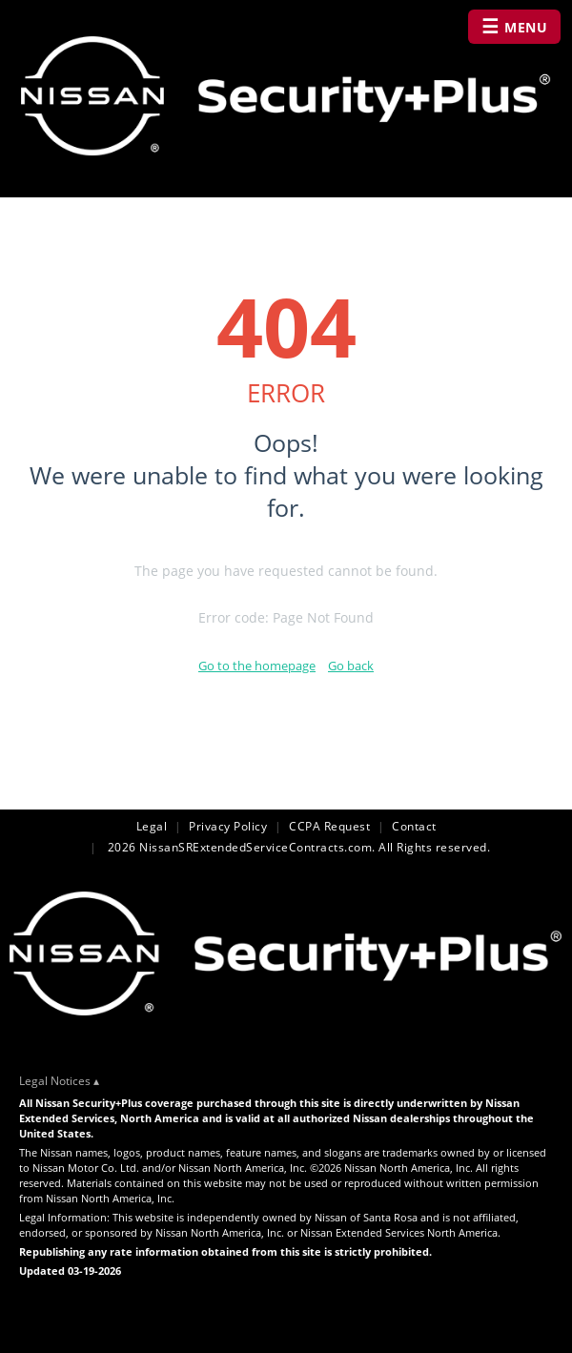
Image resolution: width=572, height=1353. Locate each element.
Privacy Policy (228, 826)
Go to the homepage (257, 665)
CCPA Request (329, 826)
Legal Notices (55, 1081)
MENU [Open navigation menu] (514, 26)
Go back (351, 665)
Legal (152, 826)
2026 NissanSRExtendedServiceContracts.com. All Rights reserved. (297, 847)
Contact (414, 826)
